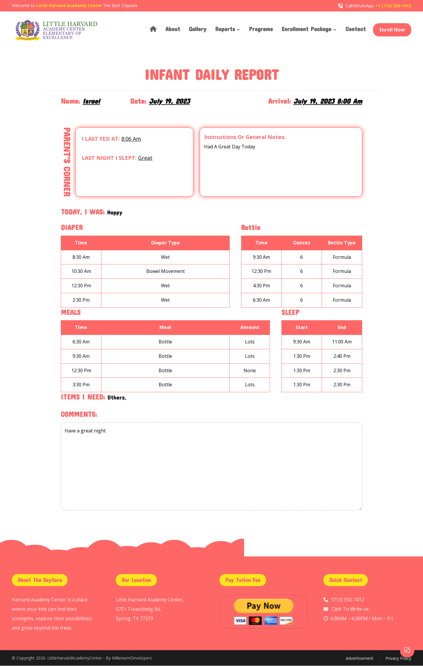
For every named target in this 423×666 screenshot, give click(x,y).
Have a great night (211, 467)
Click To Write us (350, 609)
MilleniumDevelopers (132, 659)
